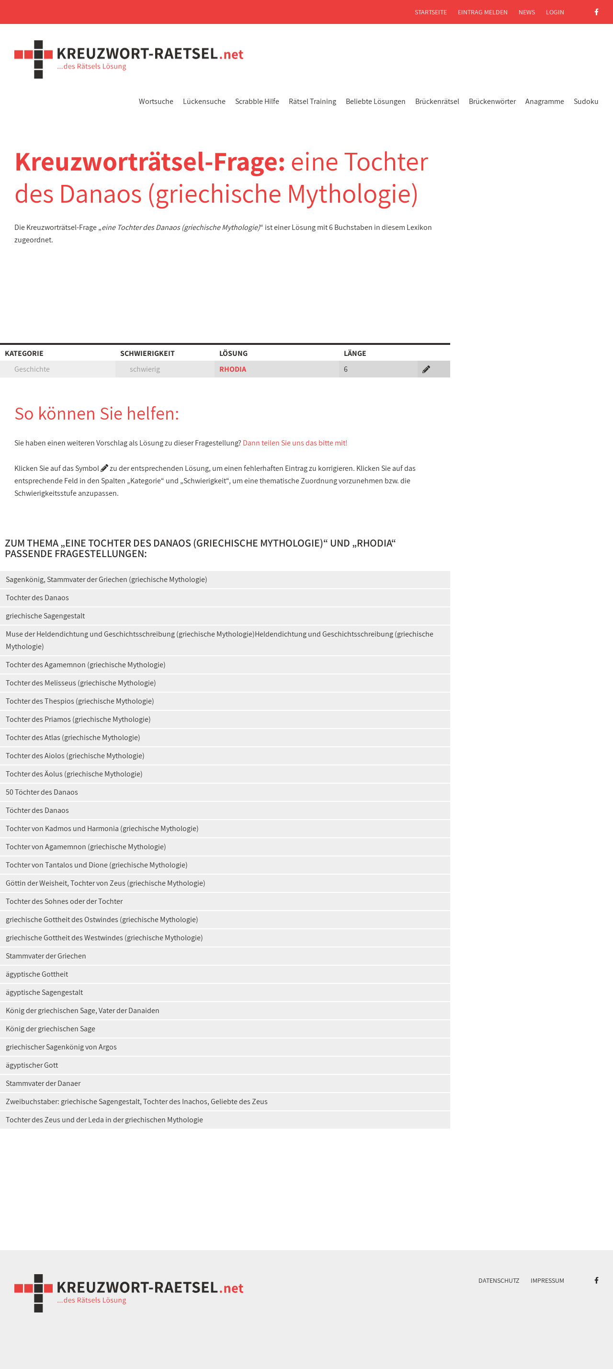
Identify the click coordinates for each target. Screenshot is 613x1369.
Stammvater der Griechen (46, 956)
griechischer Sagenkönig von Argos (61, 1047)
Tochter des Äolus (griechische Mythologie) (74, 774)
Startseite (431, 12)
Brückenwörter (492, 101)
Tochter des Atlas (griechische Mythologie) (73, 737)
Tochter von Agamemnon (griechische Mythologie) (86, 847)
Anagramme (544, 101)
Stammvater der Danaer (43, 1083)
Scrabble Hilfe (257, 101)
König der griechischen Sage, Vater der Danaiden (82, 1010)
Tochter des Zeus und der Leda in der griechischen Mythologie (104, 1120)
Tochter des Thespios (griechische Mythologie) (80, 701)
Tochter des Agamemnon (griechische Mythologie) (86, 665)
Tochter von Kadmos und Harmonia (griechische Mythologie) (102, 828)
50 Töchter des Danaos (42, 792)
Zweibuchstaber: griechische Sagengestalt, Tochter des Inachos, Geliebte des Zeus (137, 1101)
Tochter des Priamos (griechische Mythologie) (78, 719)
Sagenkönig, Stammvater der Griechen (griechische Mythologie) (106, 579)
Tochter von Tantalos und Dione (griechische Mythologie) (97, 865)
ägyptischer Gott (32, 1065)
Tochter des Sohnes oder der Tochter (64, 901)
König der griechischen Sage (50, 1029)
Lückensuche (204, 101)
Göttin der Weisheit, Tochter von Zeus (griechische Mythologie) (105, 883)
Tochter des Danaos (37, 598)
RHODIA (232, 369)
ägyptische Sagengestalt (44, 992)
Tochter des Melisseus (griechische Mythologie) (81, 683)
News (527, 12)
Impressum (547, 1280)
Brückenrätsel (437, 101)
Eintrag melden (483, 12)
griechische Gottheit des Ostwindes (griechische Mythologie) (102, 919)
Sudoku (586, 101)
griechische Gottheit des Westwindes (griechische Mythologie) (104, 938)
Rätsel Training (312, 101)
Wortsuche (156, 101)
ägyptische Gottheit (37, 974)
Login (555, 12)
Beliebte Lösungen (376, 101)
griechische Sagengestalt (45, 616)
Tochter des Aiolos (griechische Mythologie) (75, 756)
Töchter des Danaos (37, 810)
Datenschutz (499, 1280)
